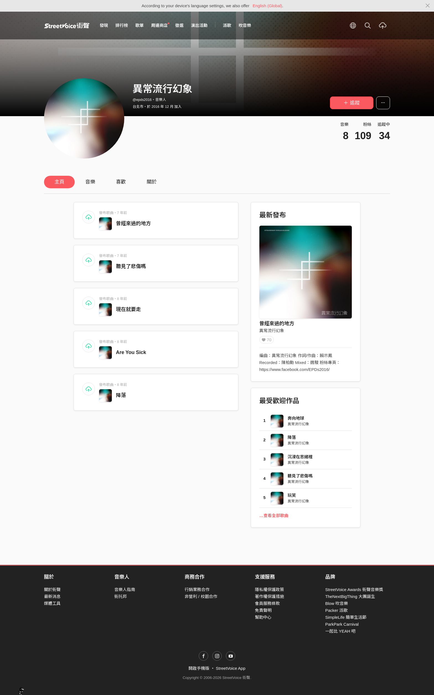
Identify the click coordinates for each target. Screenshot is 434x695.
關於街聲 (52, 589)
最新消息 (52, 596)
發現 (104, 25)
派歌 (227, 25)
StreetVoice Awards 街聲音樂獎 (354, 589)
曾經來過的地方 (133, 223)
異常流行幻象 (271, 330)
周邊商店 (160, 25)
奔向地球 (296, 420)
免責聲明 (263, 610)
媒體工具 (52, 603)
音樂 (90, 182)
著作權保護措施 (269, 596)
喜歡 (121, 182)
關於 (152, 182)
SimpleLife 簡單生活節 (345, 617)
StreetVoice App (231, 668)
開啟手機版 (198, 668)
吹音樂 (245, 25)
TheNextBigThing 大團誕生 (350, 596)
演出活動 (199, 25)
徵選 (179, 25)
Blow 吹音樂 (336, 603)
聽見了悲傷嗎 (131, 266)
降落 (121, 395)
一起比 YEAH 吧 (340, 631)
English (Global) (267, 5)
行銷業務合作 (197, 589)
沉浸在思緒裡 (300, 458)
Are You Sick (131, 352)
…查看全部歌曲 (273, 517)
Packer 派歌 (336, 610)
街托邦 (120, 596)
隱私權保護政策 (269, 589)
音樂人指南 (124, 589)
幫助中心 (263, 617)
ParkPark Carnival (342, 624)
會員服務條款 (267, 603)
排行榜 (121, 25)
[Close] (428, 5)
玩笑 (292, 497)
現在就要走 (128, 309)
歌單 (139, 25)
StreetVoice (67, 25)
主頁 (59, 182)
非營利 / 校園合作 (201, 596)
